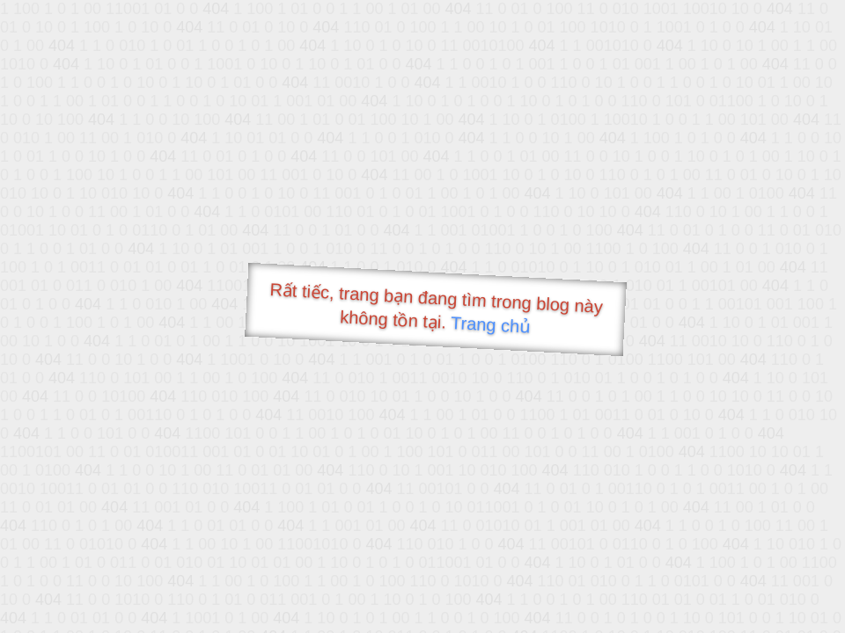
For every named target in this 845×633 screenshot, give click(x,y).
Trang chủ (491, 325)
